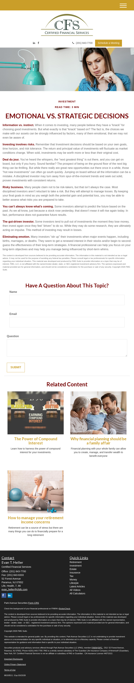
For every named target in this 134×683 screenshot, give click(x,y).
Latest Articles (77, 586)
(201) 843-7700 (82, 43)
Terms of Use (10, 670)
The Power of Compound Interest (35, 440)
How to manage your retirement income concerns (36, 519)
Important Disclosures (13, 659)
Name (13, 291)
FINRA (94, 648)
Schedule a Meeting (108, 43)
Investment (75, 565)
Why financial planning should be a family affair (98, 440)
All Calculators (77, 593)
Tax (71, 576)
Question (13, 336)
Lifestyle (74, 583)
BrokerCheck (64, 609)
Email (13, 313)
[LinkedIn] (34, 43)
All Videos (75, 590)
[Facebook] (38, 43)
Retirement (75, 562)
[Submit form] (16, 367)
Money (73, 579)
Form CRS (33, 603)
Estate (73, 569)
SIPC (100, 648)
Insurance (75, 572)
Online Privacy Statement (15, 664)
